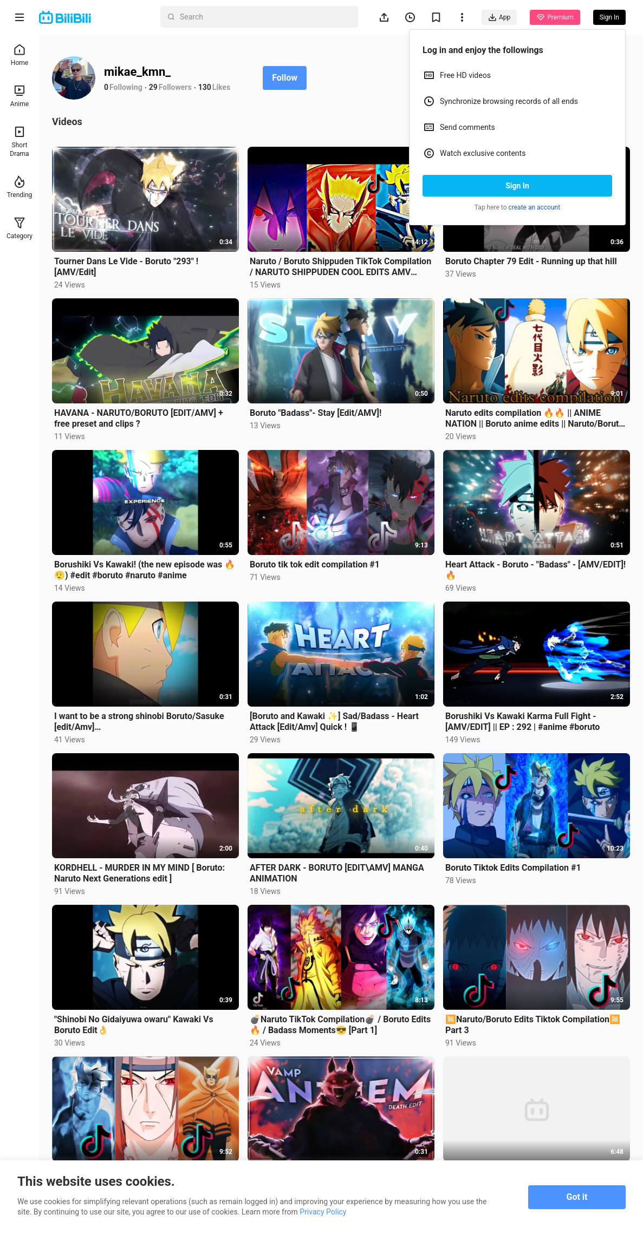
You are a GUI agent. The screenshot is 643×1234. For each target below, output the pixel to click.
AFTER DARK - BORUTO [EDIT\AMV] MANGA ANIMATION (337, 873)
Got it (577, 1197)
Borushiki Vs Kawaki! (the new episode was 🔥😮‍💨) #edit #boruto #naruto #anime (144, 569)
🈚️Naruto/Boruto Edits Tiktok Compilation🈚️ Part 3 (532, 1024)
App (499, 17)
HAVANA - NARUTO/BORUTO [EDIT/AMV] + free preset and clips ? (138, 418)
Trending (20, 187)
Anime (19, 96)
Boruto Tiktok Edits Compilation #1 (513, 868)
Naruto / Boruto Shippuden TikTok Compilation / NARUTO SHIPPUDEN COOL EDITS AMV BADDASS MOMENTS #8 (340, 267)
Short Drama (19, 142)
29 (153, 87)
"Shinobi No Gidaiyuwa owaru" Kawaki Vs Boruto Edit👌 (133, 1024)
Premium (554, 17)
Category (20, 228)
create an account (535, 207)
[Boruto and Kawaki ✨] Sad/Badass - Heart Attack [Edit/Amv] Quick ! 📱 (334, 721)
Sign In (517, 185)
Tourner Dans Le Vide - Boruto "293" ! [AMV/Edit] (126, 266)
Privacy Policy (323, 1211)
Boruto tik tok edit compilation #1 (315, 564)
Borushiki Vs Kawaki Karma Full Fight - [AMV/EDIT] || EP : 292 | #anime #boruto (522, 721)
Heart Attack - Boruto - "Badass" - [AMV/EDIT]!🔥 (535, 569)
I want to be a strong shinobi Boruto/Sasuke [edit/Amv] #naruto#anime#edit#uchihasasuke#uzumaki (142, 722)
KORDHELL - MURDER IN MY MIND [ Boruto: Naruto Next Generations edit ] (139, 873)
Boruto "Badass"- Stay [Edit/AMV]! (315, 413)
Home (19, 55)
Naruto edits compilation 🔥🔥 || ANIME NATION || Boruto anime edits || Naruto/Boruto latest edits (534, 418)
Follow (284, 78)
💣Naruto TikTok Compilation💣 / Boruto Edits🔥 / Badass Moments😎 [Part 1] (340, 1024)
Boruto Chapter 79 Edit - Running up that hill (531, 261)
